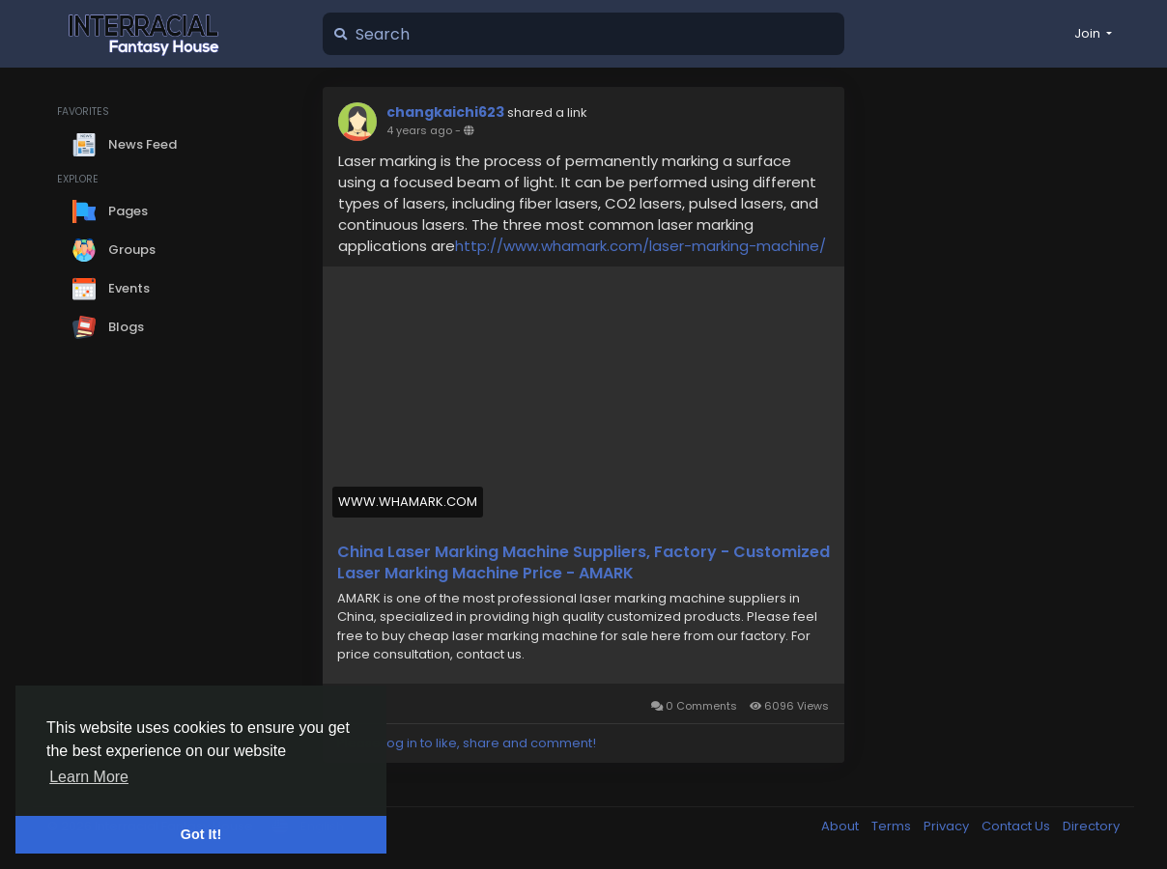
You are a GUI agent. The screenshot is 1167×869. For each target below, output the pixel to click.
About (841, 826)
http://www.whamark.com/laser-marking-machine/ (640, 246)
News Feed (124, 144)
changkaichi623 (445, 112)
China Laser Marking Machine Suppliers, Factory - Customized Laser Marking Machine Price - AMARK (583, 563)
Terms (892, 826)
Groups (114, 250)
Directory (1091, 826)
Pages (110, 211)
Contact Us (1017, 826)
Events (111, 288)
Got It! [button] (201, 834)
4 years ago (419, 130)
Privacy (948, 826)
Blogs (108, 327)
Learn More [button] (88, 777)
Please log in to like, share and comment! (466, 743)
